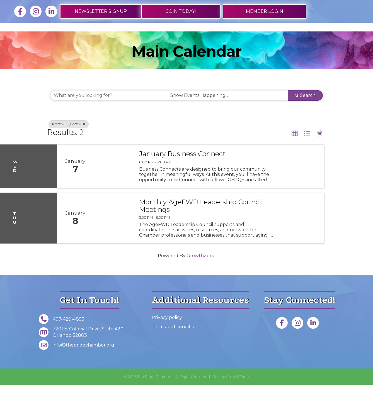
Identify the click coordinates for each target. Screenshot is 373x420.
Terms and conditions (175, 361)
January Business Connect (182, 189)
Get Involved (245, 37)
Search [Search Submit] (305, 130)
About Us (323, 37)
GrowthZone (200, 291)
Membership (48, 37)
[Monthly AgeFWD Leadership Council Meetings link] (113, 253)
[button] (294, 168)
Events (286, 37)
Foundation (186, 55)
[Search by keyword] (108, 130)
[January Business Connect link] (113, 202)
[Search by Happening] (227, 130)
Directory (126, 37)
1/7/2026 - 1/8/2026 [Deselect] (68, 159)
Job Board (89, 37)
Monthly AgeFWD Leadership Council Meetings (201, 241)
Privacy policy (167, 352)
